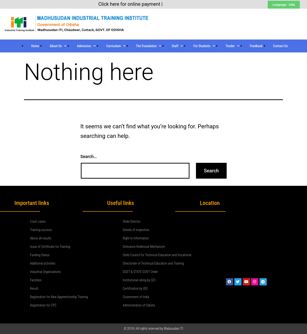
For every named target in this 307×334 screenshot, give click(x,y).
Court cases (38, 221)
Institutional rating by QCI (139, 280)
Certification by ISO (135, 288)
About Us (58, 46)
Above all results (40, 238)
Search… (88, 156)
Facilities (35, 280)
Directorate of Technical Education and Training (153, 263)
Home (35, 46)
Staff (177, 46)
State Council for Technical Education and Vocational (157, 255)
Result (34, 288)
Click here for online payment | (130, 4)
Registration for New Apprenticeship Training (59, 297)
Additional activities (42, 263)
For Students (204, 46)
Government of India (136, 297)
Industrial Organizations (45, 272)
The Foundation (148, 46)
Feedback (256, 46)
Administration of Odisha (139, 305)
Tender (232, 46)
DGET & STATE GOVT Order (140, 272)
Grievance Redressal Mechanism (144, 247)
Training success (41, 230)
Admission (86, 46)
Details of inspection (136, 230)
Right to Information (136, 238)
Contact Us (280, 46)
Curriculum (115, 46)
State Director (132, 221)
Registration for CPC (43, 305)
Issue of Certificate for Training (50, 247)
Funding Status (40, 255)
